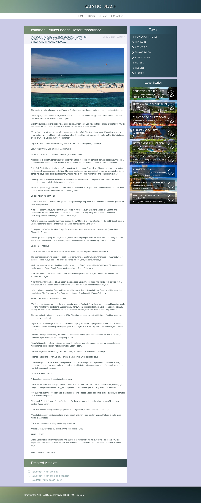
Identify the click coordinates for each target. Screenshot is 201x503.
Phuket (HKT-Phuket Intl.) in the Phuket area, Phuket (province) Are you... (150, 146)
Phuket (139, 73)
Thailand (140, 42)
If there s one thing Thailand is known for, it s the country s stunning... (150, 159)
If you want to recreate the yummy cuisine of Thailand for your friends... (150, 120)
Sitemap (103, 16)
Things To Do (143, 52)
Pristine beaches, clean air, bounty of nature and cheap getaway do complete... (150, 133)
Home (81, 16)
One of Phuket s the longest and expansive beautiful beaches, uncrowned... (150, 185)
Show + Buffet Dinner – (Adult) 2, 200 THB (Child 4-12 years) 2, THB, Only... (150, 94)
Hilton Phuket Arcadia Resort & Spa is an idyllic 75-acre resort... (150, 107)
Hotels (139, 62)
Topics (91, 16)
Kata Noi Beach (100, 6)
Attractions (142, 57)
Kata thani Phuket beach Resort (46, 480)
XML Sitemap (77, 495)
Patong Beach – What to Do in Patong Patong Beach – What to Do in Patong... (150, 198)
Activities (141, 47)
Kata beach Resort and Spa (44, 471)
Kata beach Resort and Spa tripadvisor (50, 476)
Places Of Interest (147, 37)
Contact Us (117, 16)
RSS (66, 495)
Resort (139, 68)
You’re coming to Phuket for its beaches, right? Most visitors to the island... (150, 172)
